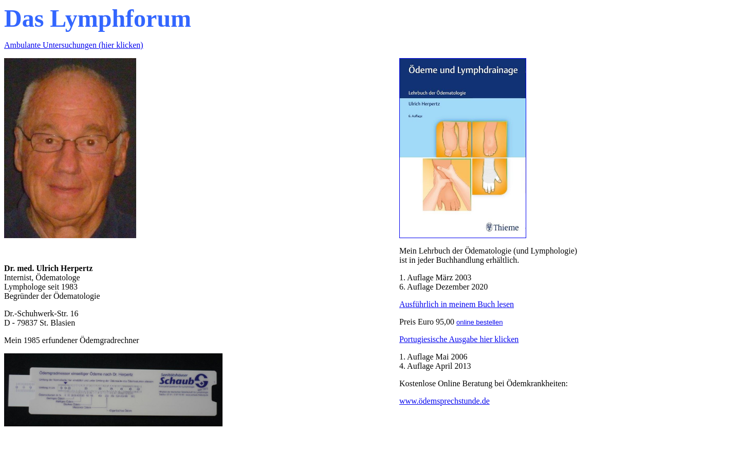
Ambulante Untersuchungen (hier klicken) (73, 45)
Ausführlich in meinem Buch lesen (456, 304)
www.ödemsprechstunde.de (444, 401)
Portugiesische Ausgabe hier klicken (459, 339)
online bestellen (479, 322)
